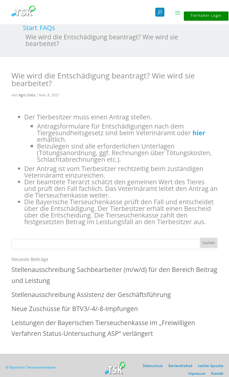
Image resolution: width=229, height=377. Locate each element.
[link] (30, 27)
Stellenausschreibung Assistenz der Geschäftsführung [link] (91, 294)
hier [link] (198, 132)
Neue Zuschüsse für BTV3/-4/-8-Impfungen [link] (74, 308)
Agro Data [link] (26, 95)
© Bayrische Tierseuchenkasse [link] (30, 367)
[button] (178, 12)
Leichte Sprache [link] (210, 366)
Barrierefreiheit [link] (180, 366)
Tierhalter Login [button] (206, 15)
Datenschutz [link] (153, 366)
